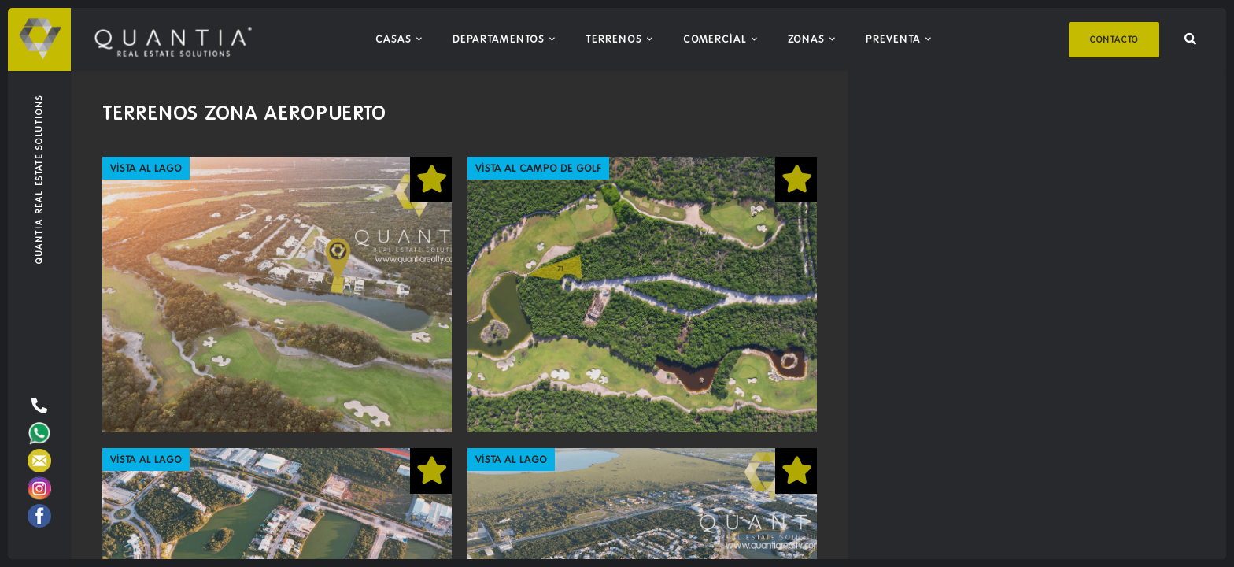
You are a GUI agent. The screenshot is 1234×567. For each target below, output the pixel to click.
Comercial (715, 39)
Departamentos (499, 39)
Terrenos (614, 39)
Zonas (806, 39)
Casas (393, 39)
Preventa (893, 39)
